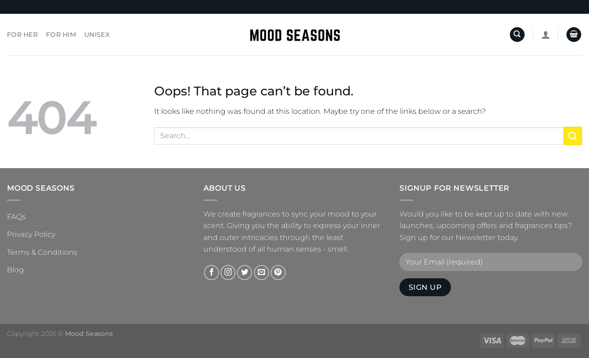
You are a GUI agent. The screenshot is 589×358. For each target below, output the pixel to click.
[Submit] (573, 136)
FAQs (16, 216)
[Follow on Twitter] (244, 272)
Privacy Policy (31, 234)
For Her (22, 34)
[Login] (545, 34)
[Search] (517, 34)
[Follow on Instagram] (228, 272)
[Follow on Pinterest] (278, 272)
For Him (61, 34)
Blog (15, 269)
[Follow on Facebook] (211, 272)
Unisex (97, 34)
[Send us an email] (261, 272)
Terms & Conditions (42, 252)
